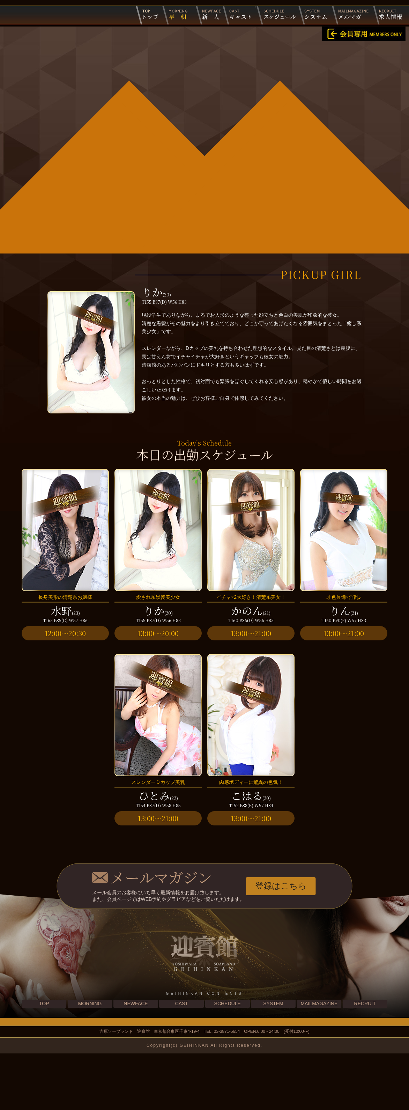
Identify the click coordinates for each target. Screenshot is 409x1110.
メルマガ (352, 15)
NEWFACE (136, 1060)
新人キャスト (207, 15)
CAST (181, 1060)
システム (314, 15)
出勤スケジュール (276, 15)
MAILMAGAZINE (318, 1060)
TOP (44, 1060)
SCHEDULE (227, 1060)
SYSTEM (273, 1060)
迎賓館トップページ (148, 15)
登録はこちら (281, 942)
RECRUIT (365, 1060)
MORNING (90, 1060)
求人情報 (388, 15)
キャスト (239, 15)
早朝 (176, 15)
